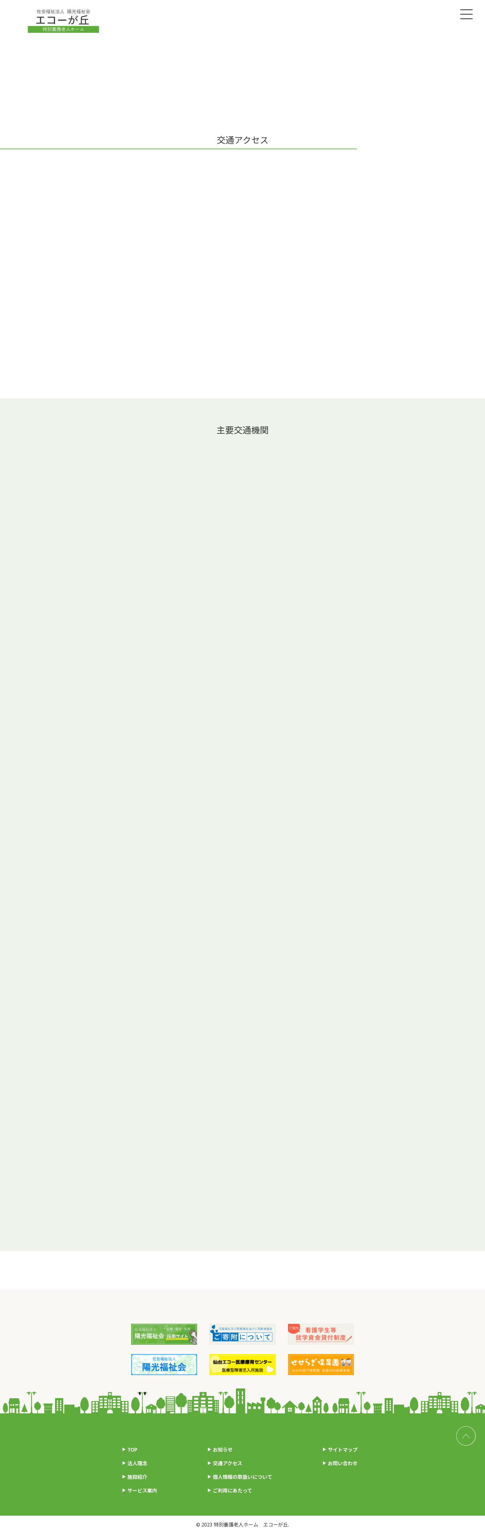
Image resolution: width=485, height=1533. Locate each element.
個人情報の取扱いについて (242, 1476)
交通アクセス (227, 1463)
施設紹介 (137, 1476)
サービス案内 (142, 1490)
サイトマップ (343, 1449)
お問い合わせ (343, 1463)
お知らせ (223, 1449)
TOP (132, 1449)
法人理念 (137, 1463)
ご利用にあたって (232, 1490)
